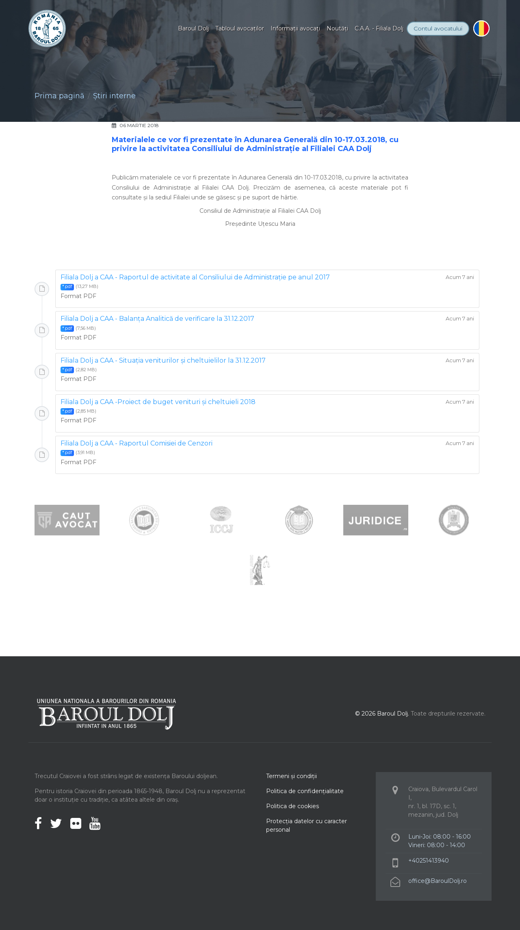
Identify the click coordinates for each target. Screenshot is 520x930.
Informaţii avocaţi (295, 28)
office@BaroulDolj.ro (437, 881)
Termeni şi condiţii (291, 776)
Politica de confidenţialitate (305, 791)
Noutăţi (337, 28)
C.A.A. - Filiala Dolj (379, 28)
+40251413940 (428, 860)
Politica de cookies (292, 806)
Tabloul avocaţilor (239, 28)
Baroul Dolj (193, 28)
